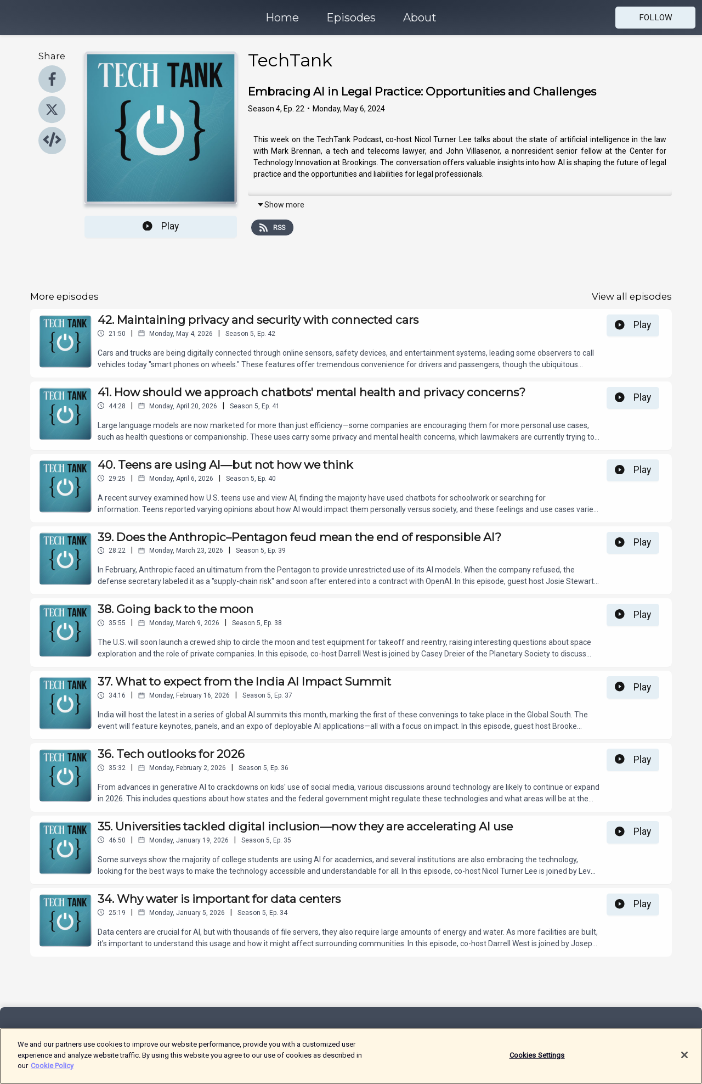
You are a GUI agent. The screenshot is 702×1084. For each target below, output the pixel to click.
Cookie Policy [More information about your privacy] (52, 1069)
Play (161, 226)
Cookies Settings (537, 1058)
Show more (280, 204)
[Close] (684, 1058)
